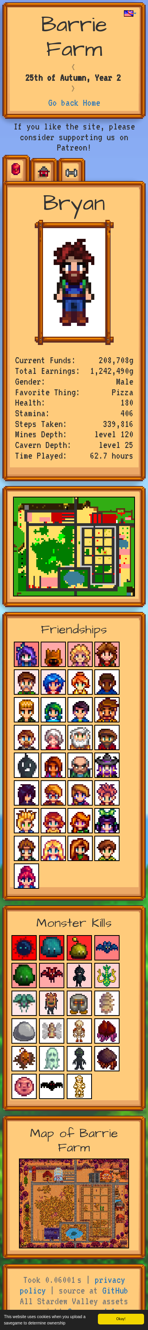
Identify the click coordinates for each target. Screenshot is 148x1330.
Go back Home (74, 102)
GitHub (115, 1290)
